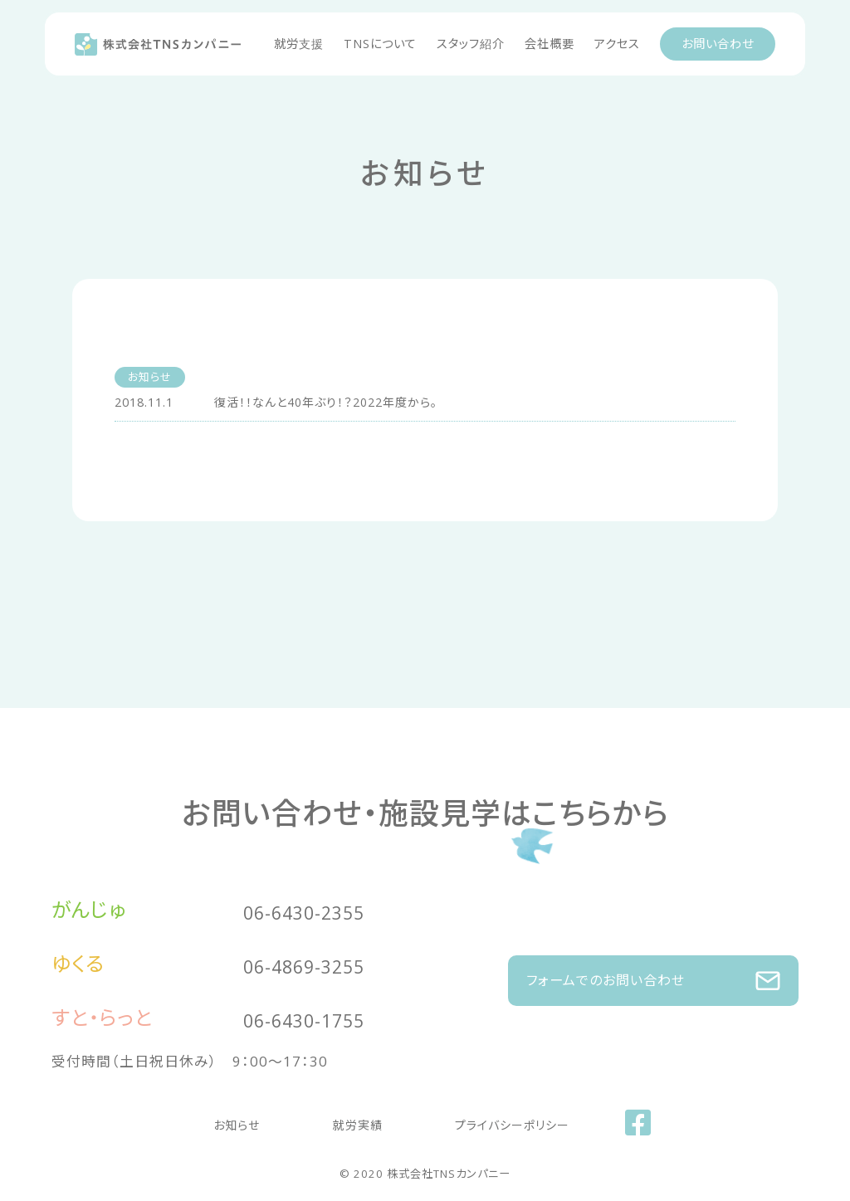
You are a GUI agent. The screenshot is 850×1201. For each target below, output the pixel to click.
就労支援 (299, 43)
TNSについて (380, 43)
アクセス (617, 43)
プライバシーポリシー (480, 1121)
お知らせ (270, 1121)
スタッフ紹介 (471, 43)
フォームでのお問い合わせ (653, 972)
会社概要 (549, 43)
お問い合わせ (717, 43)
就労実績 (358, 1121)
